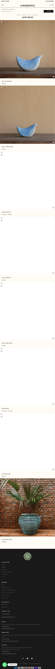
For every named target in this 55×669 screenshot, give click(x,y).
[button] (53, 76)
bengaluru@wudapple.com (10, 641)
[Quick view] (1, 24)
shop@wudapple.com (8, 617)
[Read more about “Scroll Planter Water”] (53, 535)
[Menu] (2, 4)
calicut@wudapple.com (9, 653)
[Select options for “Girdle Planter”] (53, 404)
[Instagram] (27, 658)
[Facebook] (23, 658)
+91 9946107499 (5, 638)
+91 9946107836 (5, 614)
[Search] (50, 5)
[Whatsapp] (32, 658)
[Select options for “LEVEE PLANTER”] (53, 207)
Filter (48, 11)
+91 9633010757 (5, 651)
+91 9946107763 (5, 626)
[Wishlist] (1, 21)
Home (18, 15)
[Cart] (52, 5)
